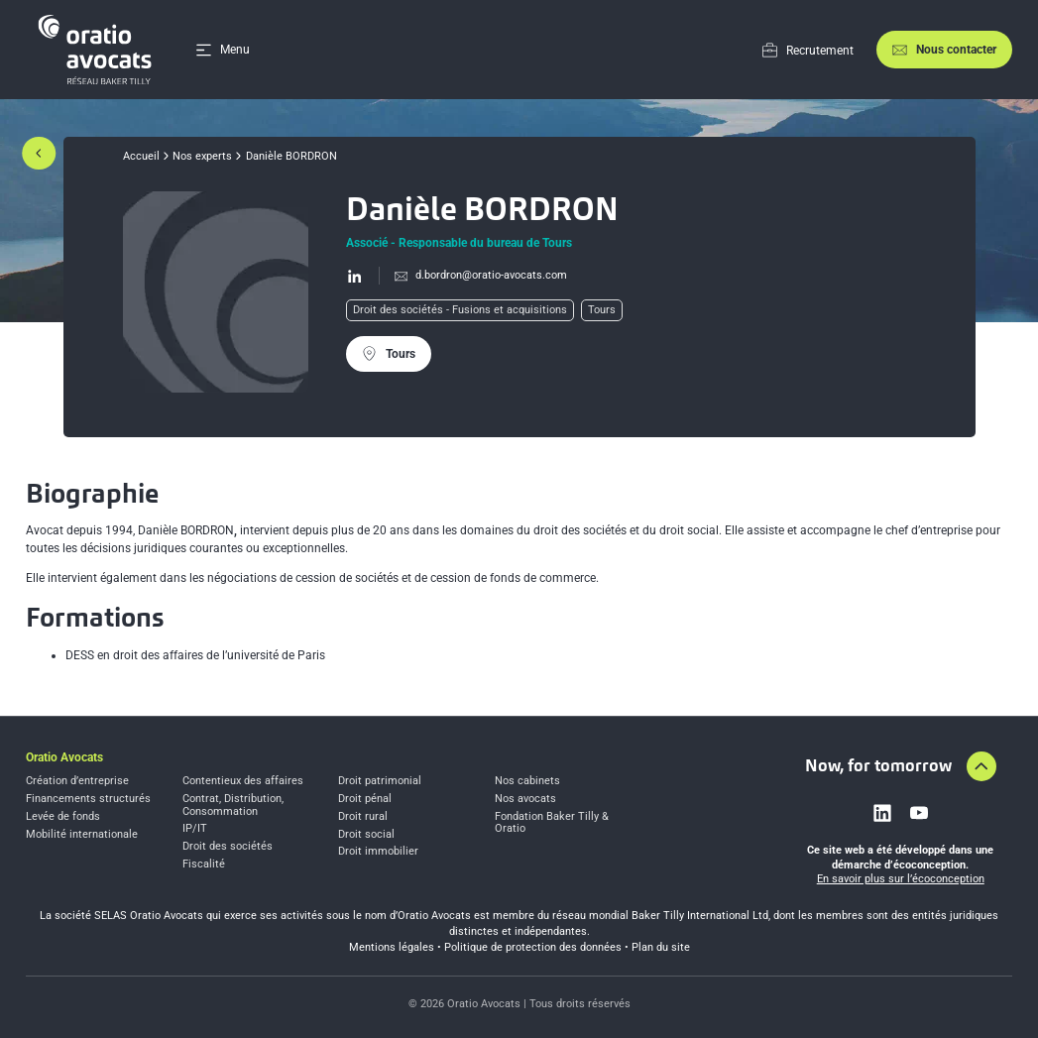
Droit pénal (365, 799)
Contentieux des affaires (242, 781)
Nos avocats (525, 799)
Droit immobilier (378, 852)
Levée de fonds (63, 817)
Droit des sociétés (227, 847)
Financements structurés (88, 799)
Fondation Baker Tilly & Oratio (552, 823)
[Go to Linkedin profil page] (355, 276)
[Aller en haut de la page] (981, 766)
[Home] (98, 49)
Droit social (366, 835)
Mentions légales (391, 947)
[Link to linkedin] (882, 813)
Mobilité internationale (82, 835)
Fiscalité (203, 864)
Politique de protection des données (533, 947)
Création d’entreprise (77, 781)
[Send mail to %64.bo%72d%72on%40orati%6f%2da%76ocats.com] (473, 276)
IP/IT (194, 829)
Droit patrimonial (379, 781)
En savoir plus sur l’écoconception (900, 878)
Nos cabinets (527, 781)
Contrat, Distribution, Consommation (233, 805)
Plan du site (661, 947)
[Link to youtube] (919, 813)
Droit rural (363, 817)
